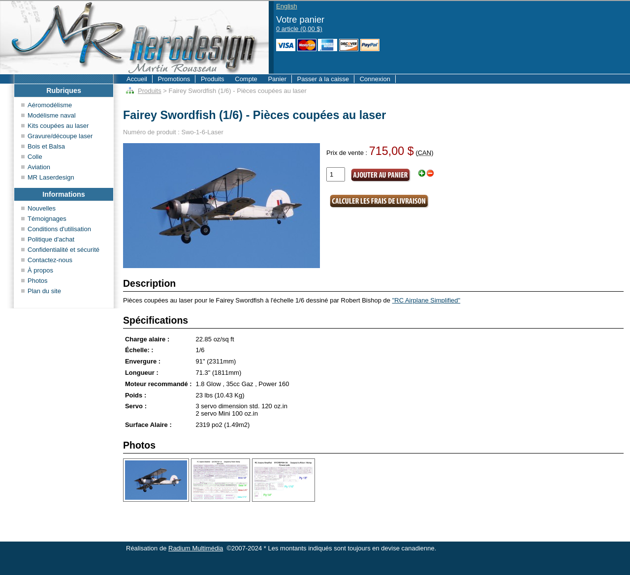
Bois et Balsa (46, 146)
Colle (35, 156)
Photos (37, 280)
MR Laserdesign (51, 177)
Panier (277, 79)
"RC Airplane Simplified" (426, 300)
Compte (246, 79)
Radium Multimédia (195, 548)
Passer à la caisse (323, 79)
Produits (212, 79)
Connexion (375, 79)
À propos (40, 270)
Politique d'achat (51, 239)
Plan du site (44, 291)
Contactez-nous (50, 260)
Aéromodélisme (50, 105)
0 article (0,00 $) (299, 28)
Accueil (136, 79)
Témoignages (47, 218)
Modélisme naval (52, 115)
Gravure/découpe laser (60, 136)
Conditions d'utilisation (59, 229)
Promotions (174, 79)
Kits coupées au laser (58, 125)
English (286, 6)
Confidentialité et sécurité (63, 249)
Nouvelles (42, 208)
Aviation (39, 167)
